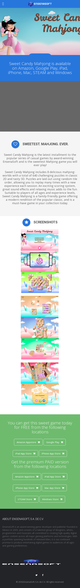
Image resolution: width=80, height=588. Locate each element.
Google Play (54, 442)
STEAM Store (27, 499)
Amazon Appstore (28, 442)
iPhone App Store (53, 453)
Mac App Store (54, 487)
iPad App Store (25, 453)
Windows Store (52, 499)
